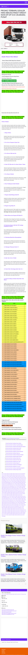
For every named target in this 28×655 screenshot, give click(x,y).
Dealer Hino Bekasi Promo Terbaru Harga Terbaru (13, 574)
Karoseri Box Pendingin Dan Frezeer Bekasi (12, 438)
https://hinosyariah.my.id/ (6, 612)
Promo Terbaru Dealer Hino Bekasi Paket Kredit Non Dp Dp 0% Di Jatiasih (13, 493)
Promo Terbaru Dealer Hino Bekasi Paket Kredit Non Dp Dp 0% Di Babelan (13, 473)
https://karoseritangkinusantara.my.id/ (9, 613)
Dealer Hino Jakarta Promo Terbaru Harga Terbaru (13, 555)
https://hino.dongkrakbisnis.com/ (8, 614)
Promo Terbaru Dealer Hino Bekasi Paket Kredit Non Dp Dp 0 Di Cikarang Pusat (14, 594)
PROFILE (3, 651)
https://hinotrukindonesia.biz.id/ (8, 609)
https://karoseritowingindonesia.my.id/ (9, 610)
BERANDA (4, 649)
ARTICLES (3, 653)
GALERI (3, 650)
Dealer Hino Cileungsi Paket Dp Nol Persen (10, 642)
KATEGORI (4, 6)
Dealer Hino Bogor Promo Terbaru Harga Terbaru (13, 536)
